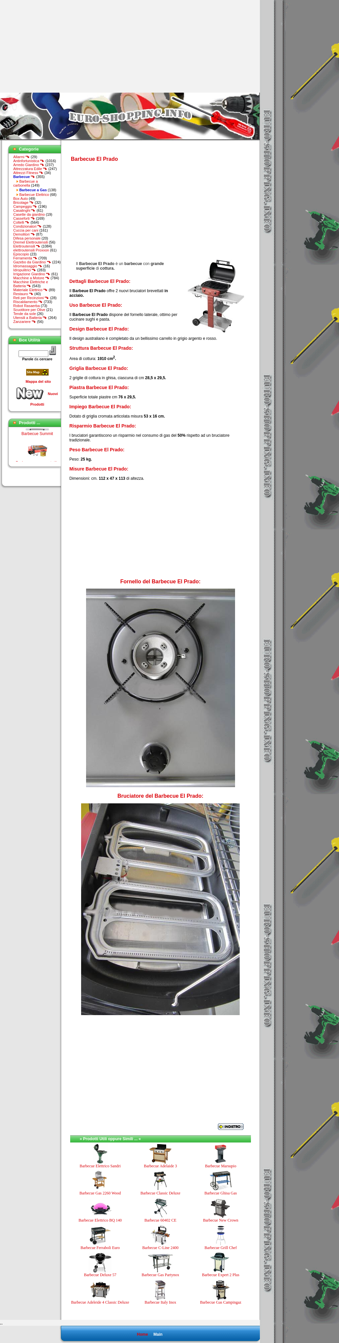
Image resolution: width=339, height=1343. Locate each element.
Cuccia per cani (25, 230)
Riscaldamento (28, 302)
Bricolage (23, 202)
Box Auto (20, 199)
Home (142, 1334)
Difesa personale (27, 238)
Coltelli (21, 222)
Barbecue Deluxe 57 (100, 1275)
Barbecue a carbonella (25, 183)
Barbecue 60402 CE (160, 1220)
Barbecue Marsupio (220, 1166)
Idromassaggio (27, 266)
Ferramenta (25, 258)
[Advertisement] (55, 46)
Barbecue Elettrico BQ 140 (99, 1220)
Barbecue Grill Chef (221, 1247)
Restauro (23, 294)
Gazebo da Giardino (32, 262)
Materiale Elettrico (30, 290)
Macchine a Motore (31, 278)
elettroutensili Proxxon (31, 250)
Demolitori (24, 234)
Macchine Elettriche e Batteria (30, 284)
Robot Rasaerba (26, 306)
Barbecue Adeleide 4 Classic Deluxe (100, 1302)
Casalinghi (24, 210)
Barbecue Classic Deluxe (160, 1193)
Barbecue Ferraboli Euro (100, 1247)
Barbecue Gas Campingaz (220, 1302)
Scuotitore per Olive (29, 310)
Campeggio (25, 206)
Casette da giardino (29, 214)
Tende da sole (24, 314)
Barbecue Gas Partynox (160, 1275)
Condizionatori (27, 226)
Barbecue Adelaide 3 (160, 1166)
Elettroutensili (26, 246)
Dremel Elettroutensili (30, 242)
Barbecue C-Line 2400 (160, 1247)
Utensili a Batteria (30, 318)
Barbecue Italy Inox (160, 1302)
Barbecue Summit (37, 441)
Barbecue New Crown (220, 1220)
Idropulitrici (24, 270)
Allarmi (21, 157)
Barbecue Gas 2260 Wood (100, 1193)
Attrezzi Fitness (28, 173)
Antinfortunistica (28, 161)
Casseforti (24, 218)
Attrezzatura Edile (30, 169)
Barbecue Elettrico (34, 195)
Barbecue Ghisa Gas (221, 1193)
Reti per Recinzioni (31, 298)
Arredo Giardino (28, 165)
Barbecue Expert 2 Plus (220, 1275)
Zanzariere (24, 322)
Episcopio (21, 254)
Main (157, 1334)
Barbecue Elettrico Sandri (100, 1166)
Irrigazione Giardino (31, 274)
